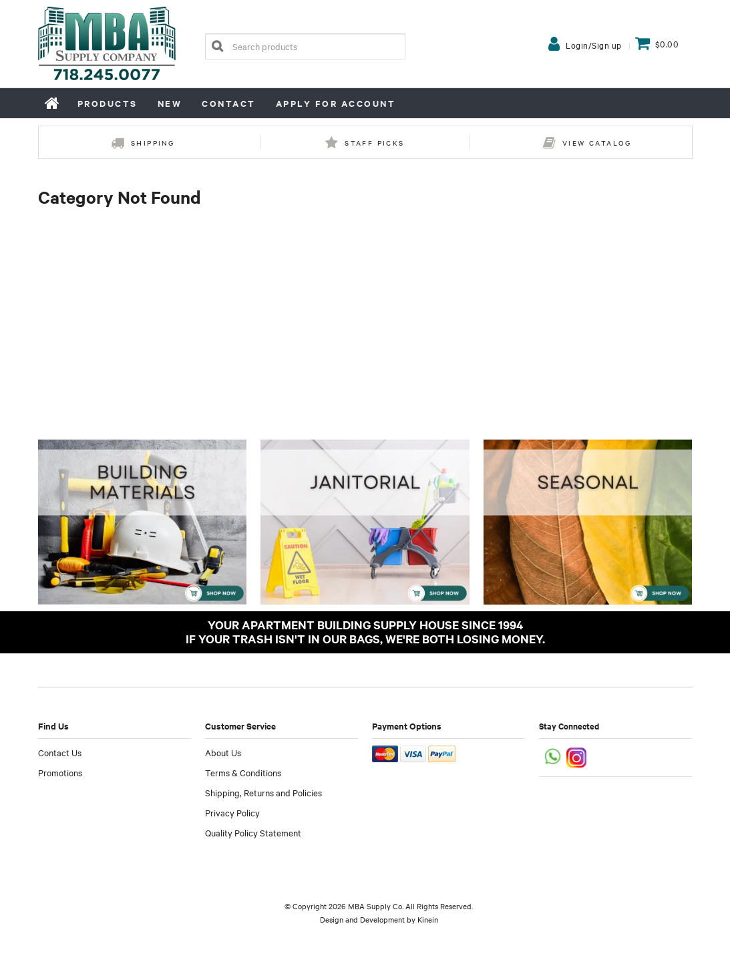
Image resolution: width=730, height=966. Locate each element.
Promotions (60, 772)
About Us (223, 752)
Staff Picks (374, 143)
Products (107, 103)
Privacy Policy (232, 812)
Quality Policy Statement (253, 832)
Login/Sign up (594, 44)
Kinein (427, 919)
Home (52, 103)
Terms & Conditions (243, 772)
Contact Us (59, 752)
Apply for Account (336, 103)
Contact (229, 103)
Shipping (152, 143)
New (170, 103)
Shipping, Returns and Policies (263, 792)
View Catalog (597, 143)
